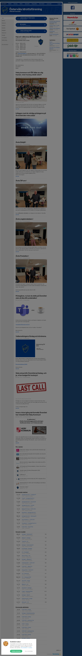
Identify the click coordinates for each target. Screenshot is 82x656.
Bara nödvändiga (29, 651)
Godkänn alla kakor (16, 651)
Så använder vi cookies (26, 647)
